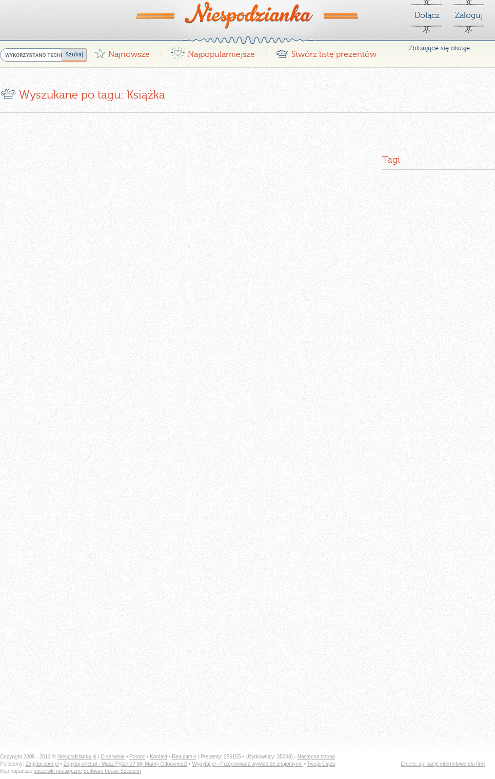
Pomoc (137, 756)
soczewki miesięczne (58, 771)
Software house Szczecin (112, 771)
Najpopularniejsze (212, 51)
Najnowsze (122, 51)
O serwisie (113, 756)
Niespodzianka (248, 15)
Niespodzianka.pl (76, 756)
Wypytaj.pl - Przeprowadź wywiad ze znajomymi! (247, 764)
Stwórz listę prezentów (326, 51)
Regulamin (184, 756)
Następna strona (316, 756)
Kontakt (158, 756)
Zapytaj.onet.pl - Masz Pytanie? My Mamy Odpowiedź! (126, 764)
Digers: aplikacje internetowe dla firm (443, 764)
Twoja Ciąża (321, 764)
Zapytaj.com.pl (41, 764)
